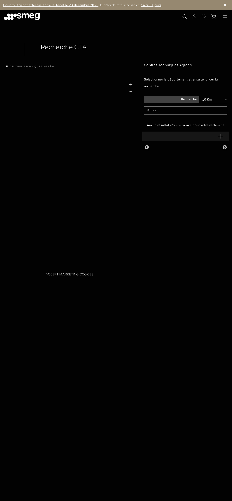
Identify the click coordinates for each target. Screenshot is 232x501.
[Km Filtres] (213, 99)
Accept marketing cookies (70, 274)
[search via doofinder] (184, 16)
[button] (185, 136)
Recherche (189, 99)
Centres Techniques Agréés (32, 66)
